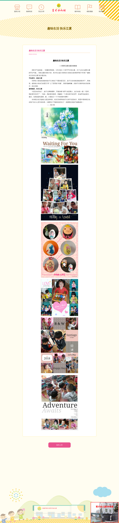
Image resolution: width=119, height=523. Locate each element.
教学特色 (78, 8)
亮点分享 (41, 8)
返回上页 (59, 445)
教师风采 (29, 8)
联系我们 (102, 8)
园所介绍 (17, 8)
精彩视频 (90, 8)
